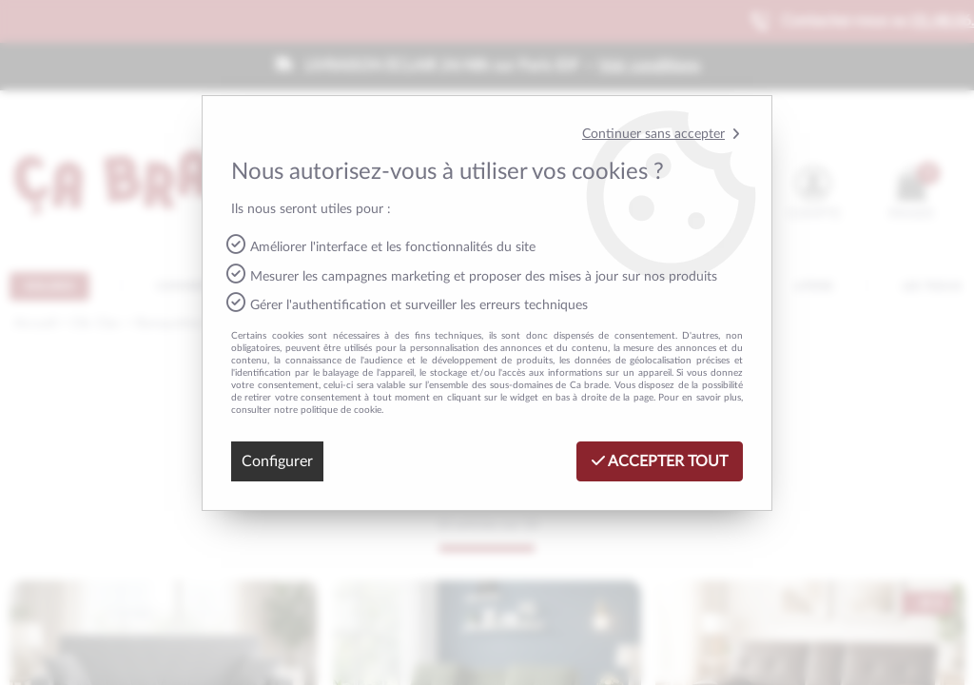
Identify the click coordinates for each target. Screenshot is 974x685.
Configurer (277, 461)
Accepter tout (660, 461)
